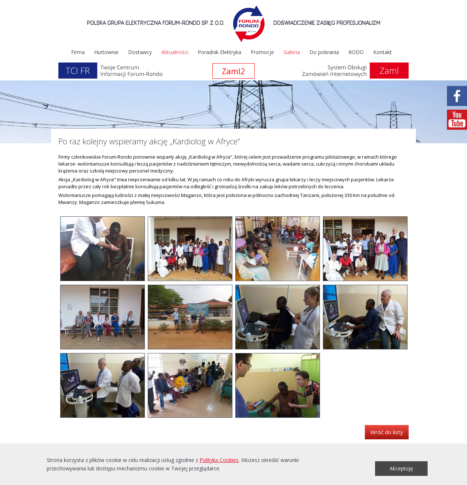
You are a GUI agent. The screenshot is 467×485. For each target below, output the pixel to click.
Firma (78, 52)
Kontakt (382, 52)
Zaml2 (233, 70)
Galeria (291, 52)
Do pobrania (324, 52)
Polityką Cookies (219, 459)
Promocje (262, 52)
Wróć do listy (386, 432)
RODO (356, 52)
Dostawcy (140, 52)
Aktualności (174, 52)
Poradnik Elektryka (219, 52)
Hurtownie (106, 52)
